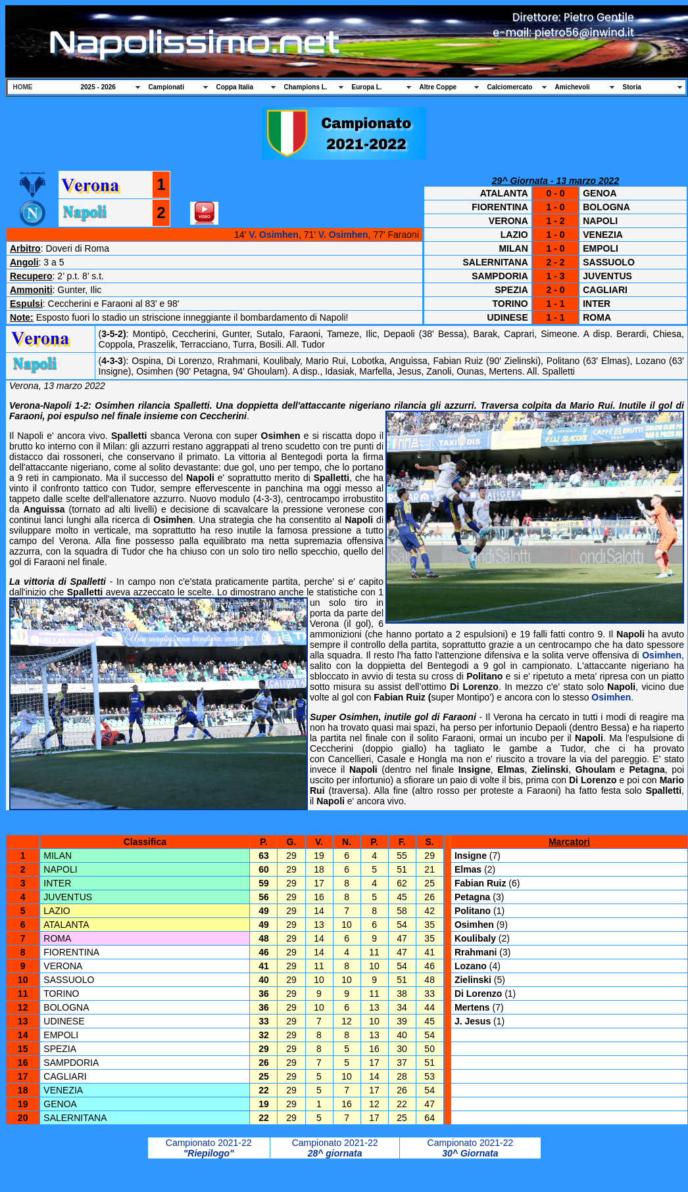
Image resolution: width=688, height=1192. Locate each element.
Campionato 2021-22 (209, 1142)
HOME (23, 87)
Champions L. (306, 87)
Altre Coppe (438, 87)
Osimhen (661, 655)
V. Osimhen (274, 234)
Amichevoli (572, 87)
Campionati (166, 87)
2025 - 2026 (98, 87)
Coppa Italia (235, 87)
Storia (632, 87)
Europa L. (367, 87)
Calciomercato (510, 87)
